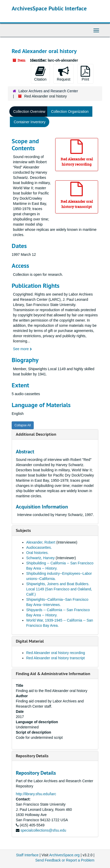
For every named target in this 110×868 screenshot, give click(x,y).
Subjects (23, 530)
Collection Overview (29, 111)
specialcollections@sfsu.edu (43, 830)
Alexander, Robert (41, 542)
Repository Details (32, 756)
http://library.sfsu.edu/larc (36, 794)
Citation (40, 73)
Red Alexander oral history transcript (55, 658)
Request (63, 73)
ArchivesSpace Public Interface (49, 8)
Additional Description (36, 434)
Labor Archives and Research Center (48, 91)
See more (22, 349)
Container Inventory (29, 122)
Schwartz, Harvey (41, 558)
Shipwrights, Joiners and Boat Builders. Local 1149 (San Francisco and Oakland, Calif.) (59, 589)
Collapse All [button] (23, 425)
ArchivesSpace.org (64, 855)
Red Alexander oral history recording (55, 653)
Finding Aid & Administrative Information (53, 673)
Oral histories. (37, 553)
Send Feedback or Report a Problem (64, 860)
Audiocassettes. (39, 547)
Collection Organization (70, 111)
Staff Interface (27, 855)
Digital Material (30, 641)
